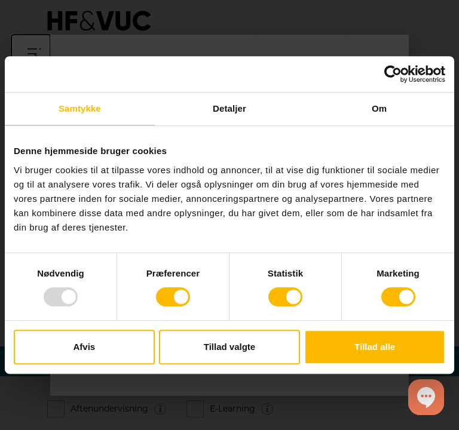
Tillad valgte (229, 347)
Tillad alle (374, 347)
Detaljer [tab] (229, 108)
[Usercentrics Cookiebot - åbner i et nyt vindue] (393, 74)
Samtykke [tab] (80, 108)
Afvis (84, 347)
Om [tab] (379, 108)
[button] (426, 397)
